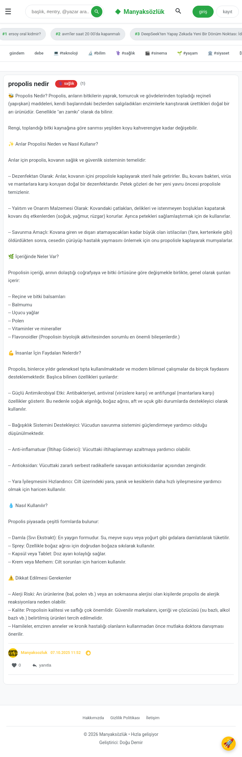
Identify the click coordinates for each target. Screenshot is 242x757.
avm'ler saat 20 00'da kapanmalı (89, 34)
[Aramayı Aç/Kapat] (178, 11)
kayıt (227, 11)
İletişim (152, 717)
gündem (16, 53)
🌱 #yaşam (187, 53)
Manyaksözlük (144, 11)
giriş (203, 11)
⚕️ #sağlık (125, 53)
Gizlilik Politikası (125, 717)
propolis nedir (28, 84)
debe (38, 53)
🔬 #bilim (97, 53)
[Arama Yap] (96, 11)
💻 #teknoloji (66, 53)
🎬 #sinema (156, 53)
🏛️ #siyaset (218, 53)
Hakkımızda (93, 717)
